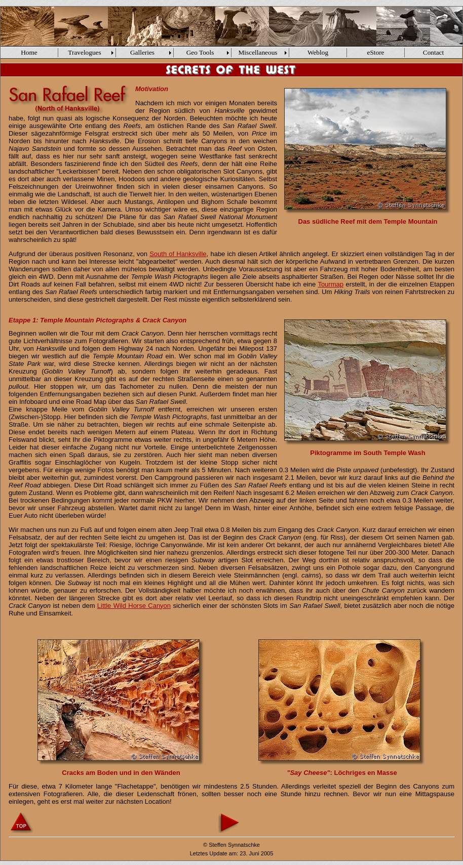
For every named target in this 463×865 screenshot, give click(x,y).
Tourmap (330, 284)
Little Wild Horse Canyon (134, 605)
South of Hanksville (177, 254)
